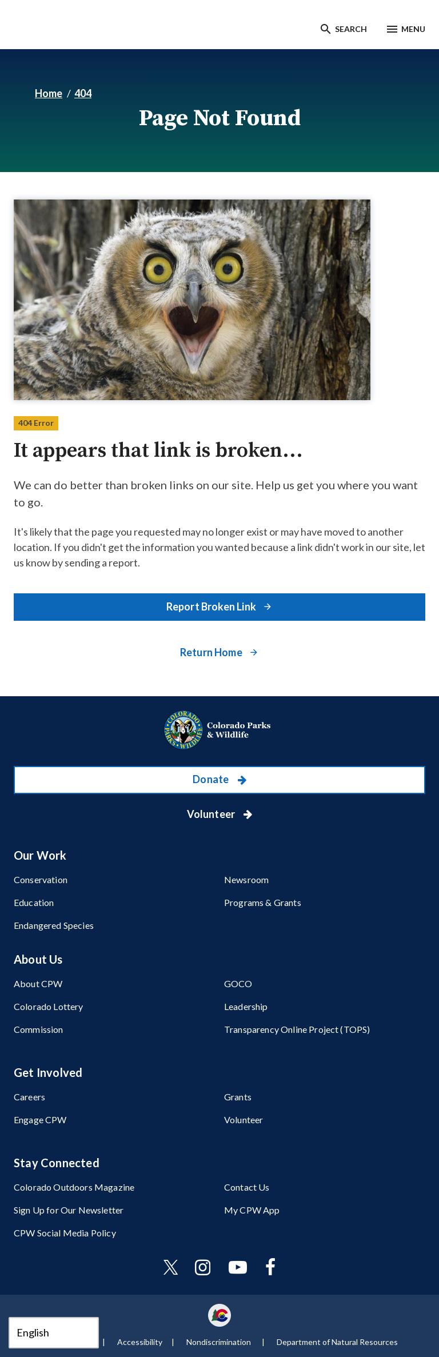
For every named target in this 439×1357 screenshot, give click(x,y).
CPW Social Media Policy (65, 1232)
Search (351, 29)
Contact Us (247, 1187)
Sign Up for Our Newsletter (68, 1209)
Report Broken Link (212, 606)
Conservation (40, 879)
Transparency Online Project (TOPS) (297, 1029)
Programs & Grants (262, 902)
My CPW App (252, 1209)
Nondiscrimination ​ (219, 1342)
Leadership (246, 1006)
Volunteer (212, 814)
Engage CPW (40, 1119)
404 (82, 93)
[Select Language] (54, 1332)
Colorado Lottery (48, 1006)
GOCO (238, 983)
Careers (29, 1096)
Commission (38, 1029)
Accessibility (139, 1342)
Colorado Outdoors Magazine (74, 1187)
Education (34, 902)
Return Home (212, 652)
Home (48, 93)
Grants (238, 1096)
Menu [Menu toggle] (413, 29)
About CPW (38, 983)
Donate (211, 779)
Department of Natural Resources (337, 1342)
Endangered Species (54, 925)
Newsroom (246, 879)
